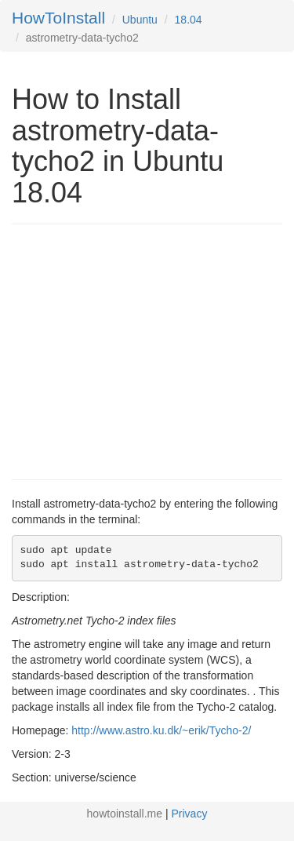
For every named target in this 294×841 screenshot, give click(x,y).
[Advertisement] (143, 350)
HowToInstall (58, 18)
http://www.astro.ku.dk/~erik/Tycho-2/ (161, 730)
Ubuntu (140, 19)
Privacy (190, 813)
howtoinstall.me (125, 813)
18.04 (188, 19)
